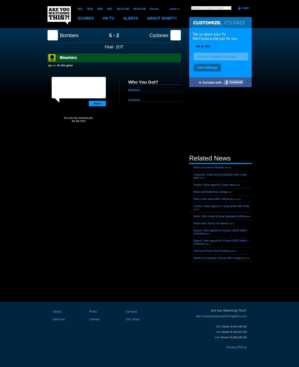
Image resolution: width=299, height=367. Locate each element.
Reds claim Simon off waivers (211, 223)
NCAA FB (139, 8)
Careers (94, 319)
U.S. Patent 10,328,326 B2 (230, 337)
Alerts (132, 18)
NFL (80, 8)
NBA (100, 8)
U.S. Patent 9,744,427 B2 (231, 332)
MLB (90, 8)
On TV (109, 18)
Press (93, 311)
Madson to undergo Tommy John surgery (218, 257)
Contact (131, 311)
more (173, 8)
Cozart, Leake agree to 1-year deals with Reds (221, 206)
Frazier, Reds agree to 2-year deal (214, 184)
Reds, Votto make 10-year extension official (220, 216)
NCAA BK (122, 8)
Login (245, 7)
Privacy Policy (236, 347)
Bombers (69, 35)
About (164, 18)
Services (59, 319)
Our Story (133, 319)
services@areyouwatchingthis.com (221, 316)
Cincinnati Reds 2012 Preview (212, 250)
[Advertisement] (220, 121)
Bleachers (68, 58)
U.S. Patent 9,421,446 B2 (231, 326)
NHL (110, 8)
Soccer (153, 8)
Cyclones (158, 35)
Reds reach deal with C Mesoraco (214, 198)
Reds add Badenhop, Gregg (210, 191)
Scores (86, 18)
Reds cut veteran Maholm (209, 167)
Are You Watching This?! (59, 15)
